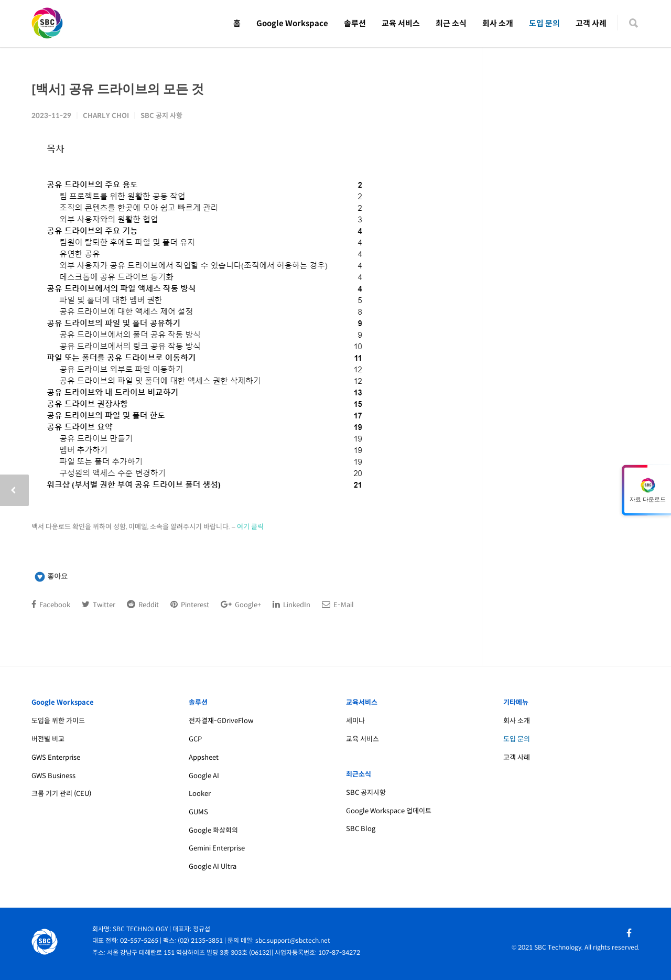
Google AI (204, 775)
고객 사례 (591, 23)
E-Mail (338, 604)
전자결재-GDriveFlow (221, 720)
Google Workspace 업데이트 (388, 810)
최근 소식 (451, 23)
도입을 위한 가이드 (58, 720)
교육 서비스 (401, 23)
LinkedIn (291, 604)
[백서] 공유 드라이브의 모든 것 (117, 88)
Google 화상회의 (213, 830)
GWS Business (53, 775)
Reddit (143, 604)
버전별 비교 (47, 739)
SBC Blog (360, 828)
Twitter (98, 604)
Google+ (241, 604)
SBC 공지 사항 (161, 115)
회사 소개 (497, 23)
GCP (195, 739)
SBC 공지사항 (366, 792)
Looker (200, 793)
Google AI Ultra (212, 866)
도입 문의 (544, 23)
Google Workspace (292, 23)
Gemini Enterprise (217, 848)
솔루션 (355, 23)
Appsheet (204, 757)
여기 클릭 (250, 526)
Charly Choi (106, 115)
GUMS (198, 811)
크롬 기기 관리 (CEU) (61, 793)
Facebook (50, 604)
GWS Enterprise (55, 757)
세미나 (355, 720)
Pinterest (189, 604)
